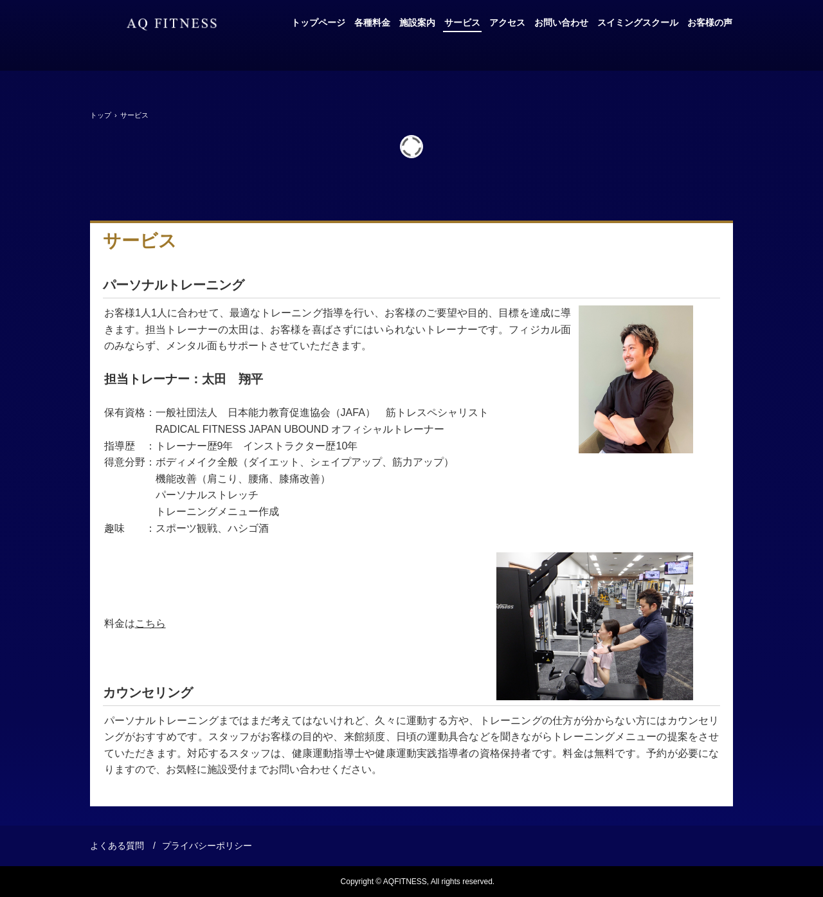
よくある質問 (117, 845)
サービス (462, 22)
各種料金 (372, 22)
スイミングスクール (637, 22)
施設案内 (417, 22)
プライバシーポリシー (207, 845)
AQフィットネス (171, 24)
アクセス (507, 22)
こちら (150, 623)
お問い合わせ (561, 22)
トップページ (318, 22)
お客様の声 (709, 22)
